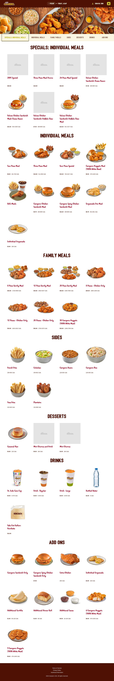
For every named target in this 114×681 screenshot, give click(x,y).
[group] (18, 70)
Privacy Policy (57, 670)
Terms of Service (57, 668)
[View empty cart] (108, 3)
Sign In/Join (97, 3)
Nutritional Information (57, 672)
